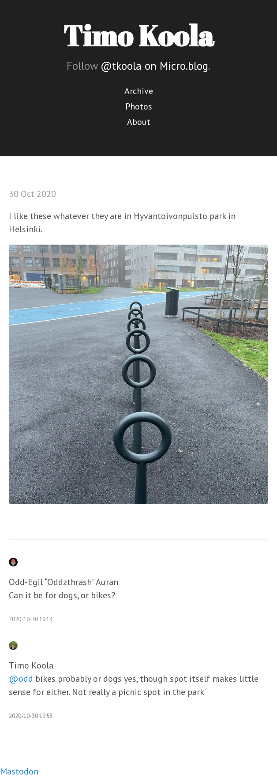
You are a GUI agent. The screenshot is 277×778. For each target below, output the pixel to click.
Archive (138, 91)
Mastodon (19, 771)
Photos (138, 106)
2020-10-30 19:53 (30, 716)
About (138, 122)
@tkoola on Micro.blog (154, 66)
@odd (21, 678)
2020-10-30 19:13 (30, 619)
